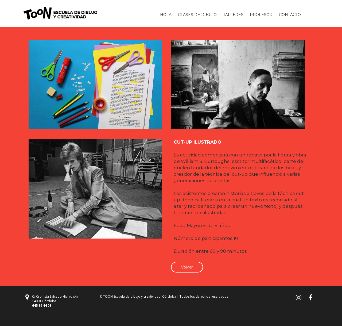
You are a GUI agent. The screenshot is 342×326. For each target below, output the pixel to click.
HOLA (166, 14)
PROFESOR (261, 14)
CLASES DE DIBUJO (197, 14)
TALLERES (233, 14)
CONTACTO (290, 14)
